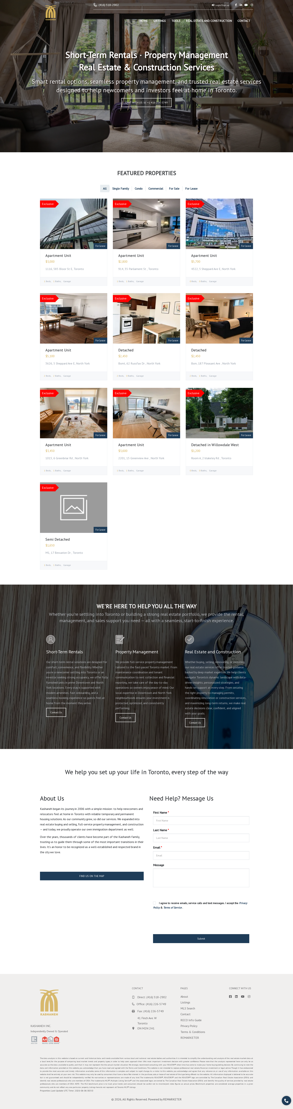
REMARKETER (172, 1099)
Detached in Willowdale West (215, 444)
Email (157, 847)
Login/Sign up (220, 5)
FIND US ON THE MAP (91, 876)
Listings (159, 21)
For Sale (174, 188)
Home (144, 21)
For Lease (191, 188)
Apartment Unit (58, 255)
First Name (161, 812)
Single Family (120, 188)
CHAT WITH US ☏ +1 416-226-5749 (146, 102)
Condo (139, 188)
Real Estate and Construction (209, 21)
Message (158, 865)
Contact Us (56, 712)
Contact (244, 21)
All (105, 188)
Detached (126, 350)
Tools (175, 21)
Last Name (161, 830)
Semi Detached (57, 539)
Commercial (155, 188)
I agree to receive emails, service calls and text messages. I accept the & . (200, 905)
